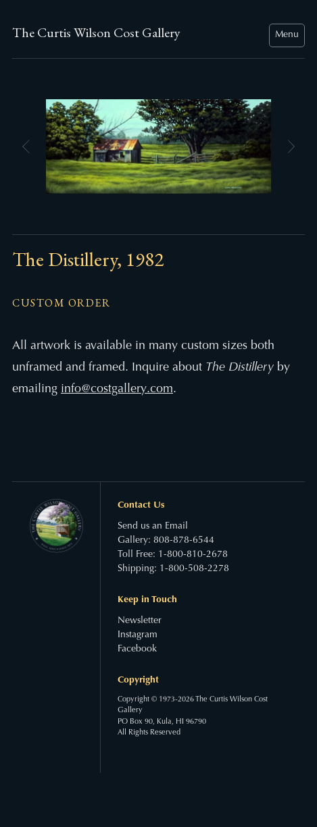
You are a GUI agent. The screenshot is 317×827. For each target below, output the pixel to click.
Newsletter (140, 621)
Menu (287, 35)
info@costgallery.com (117, 389)
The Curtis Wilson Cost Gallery (96, 32)
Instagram (137, 635)
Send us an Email (153, 526)
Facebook (137, 649)
